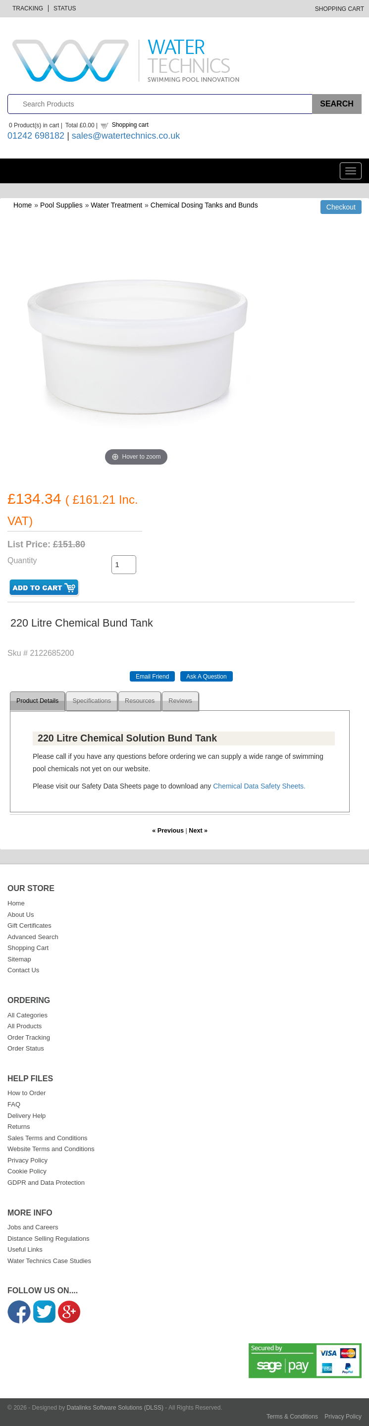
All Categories (27, 1015)
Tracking (27, 8)
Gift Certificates (29, 925)
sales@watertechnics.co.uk (126, 136)
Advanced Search (32, 937)
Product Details (37, 700)
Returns (18, 1126)
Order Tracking (28, 1037)
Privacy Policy (27, 1160)
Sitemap (19, 959)
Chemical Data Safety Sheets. (259, 786)
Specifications (91, 700)
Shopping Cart (339, 8)
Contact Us (23, 970)
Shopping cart (130, 124)
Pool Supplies (61, 205)
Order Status (25, 1048)
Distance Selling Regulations (48, 1238)
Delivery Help (26, 1115)
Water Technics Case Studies (49, 1261)
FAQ (13, 1104)
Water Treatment (116, 205)
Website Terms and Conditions (51, 1149)
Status (64, 8)
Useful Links (25, 1249)
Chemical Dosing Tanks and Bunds (204, 205)
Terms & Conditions (292, 1416)
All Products (24, 1026)
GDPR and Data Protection (46, 1182)
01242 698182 (35, 136)
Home (22, 205)
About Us (20, 914)
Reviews (180, 700)
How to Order (26, 1093)
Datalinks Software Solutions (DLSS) (115, 1407)
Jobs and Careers (32, 1227)
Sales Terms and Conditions (47, 1138)
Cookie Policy (27, 1171)
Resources (140, 700)
